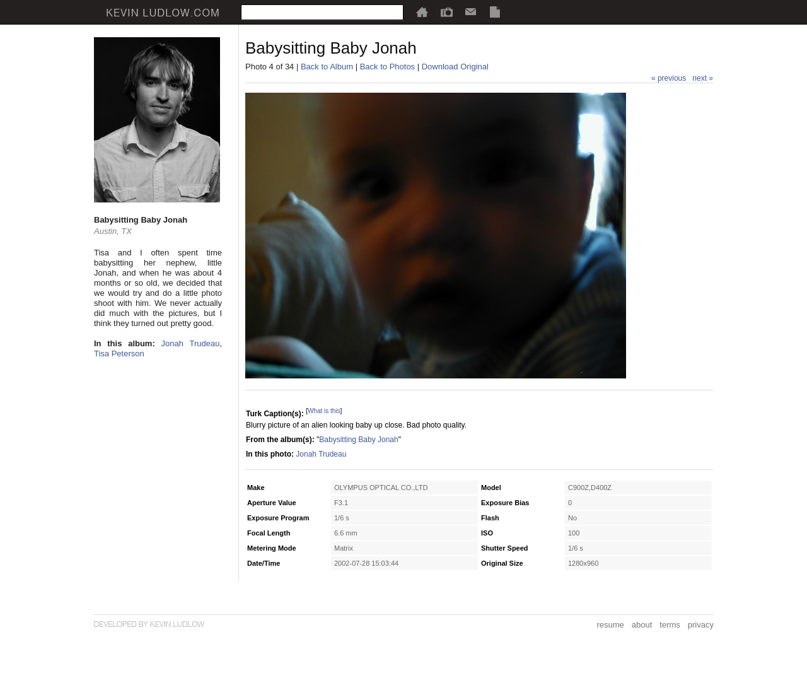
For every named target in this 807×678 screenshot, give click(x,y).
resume (610, 624)
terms (669, 624)
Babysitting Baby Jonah (358, 439)
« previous (668, 78)
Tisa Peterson (119, 353)
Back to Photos (387, 66)
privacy (701, 624)
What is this (324, 410)
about (642, 624)
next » (702, 78)
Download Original (455, 66)
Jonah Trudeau (190, 343)
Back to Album (327, 66)
